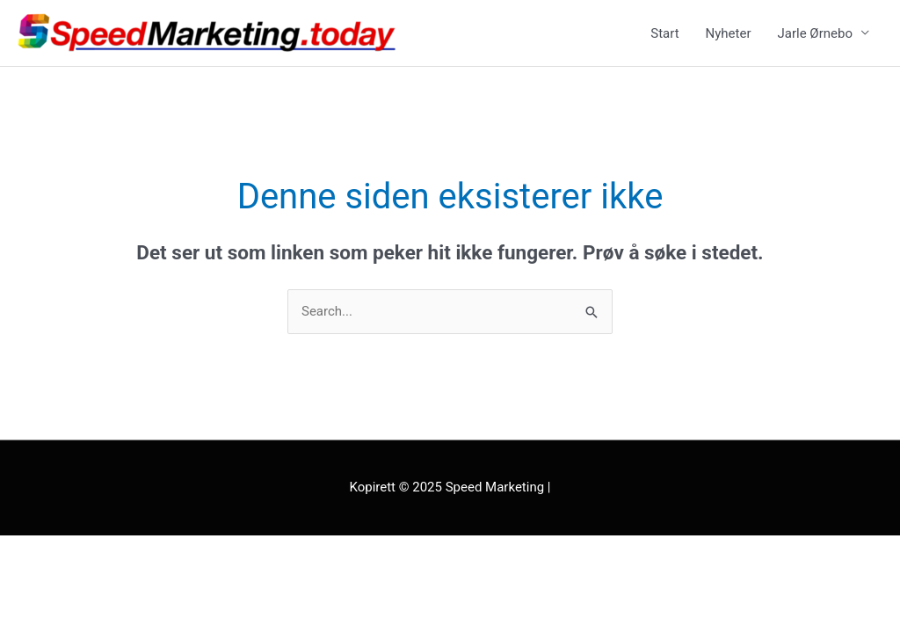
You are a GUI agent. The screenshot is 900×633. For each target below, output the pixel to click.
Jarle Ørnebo (815, 33)
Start (664, 33)
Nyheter (728, 33)
